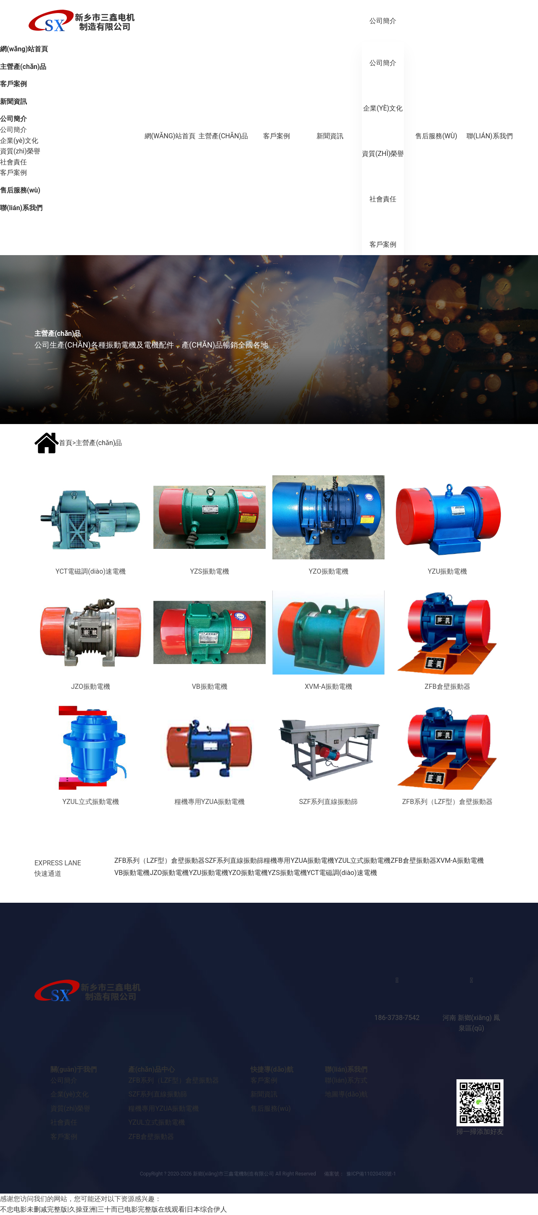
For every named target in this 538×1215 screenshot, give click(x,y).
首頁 (65, 443)
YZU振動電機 (208, 873)
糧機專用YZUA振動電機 (299, 860)
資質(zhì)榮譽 (383, 154)
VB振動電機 (132, 873)
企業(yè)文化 (383, 108)
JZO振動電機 (169, 873)
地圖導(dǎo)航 (346, 1094)
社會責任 (382, 199)
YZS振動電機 (287, 873)
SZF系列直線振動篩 (234, 860)
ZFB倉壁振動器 (413, 860)
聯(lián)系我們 (490, 136)
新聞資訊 (329, 136)
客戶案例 (276, 136)
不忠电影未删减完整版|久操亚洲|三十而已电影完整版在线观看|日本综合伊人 (113, 1209)
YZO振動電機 (248, 873)
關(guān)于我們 (73, 1069)
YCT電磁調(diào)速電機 (342, 873)
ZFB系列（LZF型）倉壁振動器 (159, 860)
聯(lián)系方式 (346, 1080)
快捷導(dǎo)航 (272, 1069)
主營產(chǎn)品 (223, 136)
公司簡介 (382, 21)
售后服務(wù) (436, 136)
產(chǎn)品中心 (151, 1069)
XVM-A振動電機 (460, 860)
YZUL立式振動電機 (362, 860)
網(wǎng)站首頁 (170, 136)
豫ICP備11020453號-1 (371, 1174)
